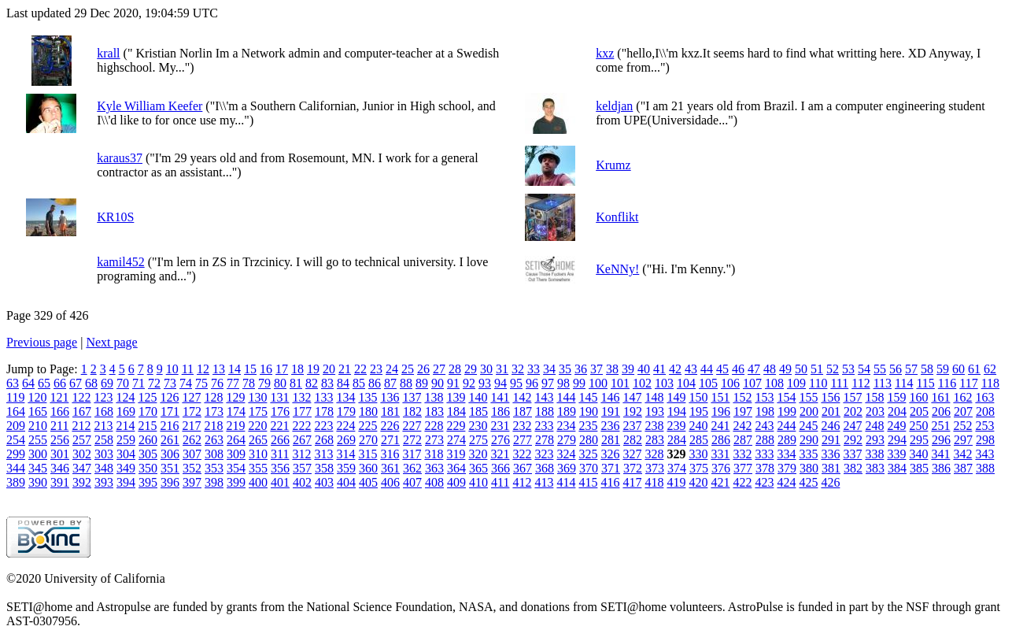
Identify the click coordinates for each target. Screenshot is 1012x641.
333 (764, 454)
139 (455, 397)
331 (720, 454)
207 (963, 411)
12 (203, 369)
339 (896, 454)
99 (579, 383)
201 (831, 411)
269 (346, 439)
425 (808, 482)
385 (919, 468)
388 (985, 468)
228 (433, 425)
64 (28, 383)
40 (643, 369)
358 (324, 468)
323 (543, 454)
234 (565, 425)
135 (367, 397)
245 (808, 425)
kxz (605, 53)
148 (654, 397)
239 (676, 425)
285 (698, 439)
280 (588, 439)
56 (895, 369)
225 (367, 425)
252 (962, 425)
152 (742, 397)
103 (664, 383)
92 (469, 383)
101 (620, 383)
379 (786, 468)
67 (75, 383)
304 (125, 454)
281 (610, 439)
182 (412, 411)
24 (392, 369)
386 (941, 468)
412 (521, 482)
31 (502, 369)
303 (103, 454)
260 (148, 439)
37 (596, 369)
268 (324, 439)
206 (941, 411)
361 (390, 468)
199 (786, 411)
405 (368, 482)
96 (532, 383)
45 (722, 369)
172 (192, 411)
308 (214, 454)
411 (500, 482)
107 (752, 383)
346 (59, 468)
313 (323, 454)
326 (609, 454)
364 (456, 468)
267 (302, 439)
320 (477, 454)
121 (59, 397)
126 (169, 397)
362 (412, 468)
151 (720, 397)
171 (170, 411)
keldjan (614, 106)
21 (344, 369)
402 (302, 482)
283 (654, 439)
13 (218, 369)
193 (654, 411)
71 (138, 383)
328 (654, 454)
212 (81, 425)
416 (609, 482)
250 (918, 425)
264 (236, 439)
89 (422, 383)
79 (264, 383)
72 (154, 383)
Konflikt (617, 217)
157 (852, 397)
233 (543, 425)
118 (990, 383)
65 (44, 383)
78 (248, 383)
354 (236, 468)
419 (676, 482)
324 (565, 454)
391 (59, 482)
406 (390, 482)
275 (478, 439)
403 (324, 482)
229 (455, 425)
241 (720, 425)
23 (376, 369)
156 (830, 397)
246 (830, 425)
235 (587, 425)
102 (642, 383)
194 (676, 411)
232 (521, 425)
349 (125, 468)
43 (691, 369)
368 (544, 468)
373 (654, 468)
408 (434, 482)
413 (543, 482)
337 (852, 454)
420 (698, 482)
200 (809, 411)
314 (345, 454)
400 (258, 482)
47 (754, 369)
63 (12, 383)
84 (343, 383)
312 (301, 454)
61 (974, 369)
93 (484, 383)
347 (81, 468)
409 (456, 482)
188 (544, 411)
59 (942, 369)
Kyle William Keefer (149, 106)
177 (302, 411)
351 (170, 468)
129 (235, 397)
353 (214, 468)
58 (927, 369)
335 (808, 454)
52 (832, 369)
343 (984, 454)
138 (433, 397)
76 (217, 383)
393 (103, 482)
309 (236, 454)
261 (170, 439)
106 (730, 383)
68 (91, 383)
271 (390, 439)
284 (676, 439)
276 (500, 439)
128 (213, 397)
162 (962, 397)
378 (764, 468)
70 (122, 383)
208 (985, 411)
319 (455, 454)
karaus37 (119, 158)
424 (786, 482)
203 (875, 411)
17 (281, 369)
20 (329, 369)
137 (411, 397)
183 (434, 411)
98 (563, 383)
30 (486, 369)
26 (423, 369)
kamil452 (120, 262)
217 (191, 425)
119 (15, 397)
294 (897, 439)
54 (864, 369)
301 (59, 454)
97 (547, 383)
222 (301, 425)
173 (214, 411)
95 (516, 383)
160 (918, 397)
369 (566, 468)
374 (676, 468)
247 (852, 425)
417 (631, 482)
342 (962, 454)
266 (280, 439)
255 (37, 439)
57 (911, 369)
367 (522, 468)
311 (280, 454)
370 (588, 468)
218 (213, 425)
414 (565, 482)
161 (940, 397)
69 (107, 383)
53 (848, 369)
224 (345, 425)
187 (522, 411)
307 (192, 454)
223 (323, 425)
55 (879, 369)
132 (301, 397)
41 (659, 369)
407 (412, 482)
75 (201, 383)
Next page (111, 342)
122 (81, 397)
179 (346, 411)
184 (456, 411)
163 (984, 397)
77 (233, 383)
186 (500, 411)
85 (359, 383)
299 (15, 454)
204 (897, 411)
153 (764, 397)
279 (566, 439)
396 (170, 482)
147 (631, 397)
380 (809, 468)
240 (698, 425)
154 (786, 397)
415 (587, 482)
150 (698, 397)
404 (346, 482)
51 (817, 369)
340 (918, 454)
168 (103, 411)
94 (500, 383)
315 (367, 454)
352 (192, 468)
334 (786, 454)
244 (786, 425)
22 (360, 369)
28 (455, 369)
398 (214, 482)
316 (389, 454)
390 (37, 482)
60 (958, 369)
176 (280, 411)
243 (764, 425)
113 (882, 383)
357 (302, 468)
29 (470, 369)
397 (192, 482)
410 (478, 482)
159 (896, 397)
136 (389, 397)
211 (59, 425)
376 (720, 468)
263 (214, 439)
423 (764, 482)
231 (499, 425)
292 (853, 439)
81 (296, 383)
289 (786, 439)
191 (610, 411)
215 (147, 425)
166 (59, 411)
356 (280, 468)
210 (37, 425)
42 (675, 369)
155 (808, 397)
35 (565, 369)
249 (896, 425)
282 (632, 439)
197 (742, 411)
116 (947, 383)
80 (280, 383)
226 (389, 425)
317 (411, 454)
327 (631, 454)
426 (830, 482)
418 (654, 482)
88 (406, 383)
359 (346, 468)
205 (919, 411)
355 (258, 468)
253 (984, 425)
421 (720, 482)
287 (742, 439)
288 (764, 439)
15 (250, 369)
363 (434, 468)
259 (125, 439)
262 (192, 439)
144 (565, 397)
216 (169, 425)
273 (434, 439)
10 (172, 369)
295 (919, 439)
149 (676, 397)
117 (968, 383)
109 (796, 383)
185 (478, 411)
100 (598, 383)
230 (477, 425)
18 (297, 369)
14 (234, 369)
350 (148, 468)
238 (654, 425)
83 (327, 383)
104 (686, 383)
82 (311, 383)
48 (769, 369)
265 (258, 439)
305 (148, 454)
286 (720, 439)
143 (543, 397)
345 (37, 468)
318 (433, 454)
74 (185, 383)
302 (81, 454)
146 (609, 397)
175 (258, 411)
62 (990, 369)
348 (103, 468)
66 (60, 383)
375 (698, 468)
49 (785, 369)
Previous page (41, 342)
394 (125, 482)
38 (612, 369)
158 (874, 397)
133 (323, 397)
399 (236, 482)
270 (368, 439)
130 (257, 397)
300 (37, 454)
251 (940, 425)
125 (147, 397)
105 (708, 383)
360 (368, 468)
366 (500, 468)
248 (874, 425)
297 (963, 439)
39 (628, 369)
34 (549, 369)
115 (925, 383)
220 (257, 425)
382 (853, 468)
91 (453, 383)
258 (103, 439)
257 (81, 439)
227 (411, 425)
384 (897, 468)
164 (15, 411)
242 (742, 425)
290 (809, 439)
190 (588, 411)
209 (15, 425)
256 (59, 439)
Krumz (613, 165)
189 (566, 411)
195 (698, 411)
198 (764, 411)
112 (860, 383)
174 (236, 411)
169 (125, 411)
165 (37, 411)
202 (853, 411)
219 (235, 425)
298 (985, 439)
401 (280, 482)
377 (742, 468)
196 (720, 411)
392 (81, 482)
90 (437, 383)
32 (518, 369)
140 (477, 397)
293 (875, 439)
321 (499, 454)
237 (631, 425)
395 (148, 482)
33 (533, 369)
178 (324, 411)
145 (587, 397)
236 (609, 425)
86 (374, 383)
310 (258, 454)
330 (698, 454)
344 (15, 468)
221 (279, 425)
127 (191, 397)
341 (940, 454)
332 (742, 454)
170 (148, 411)
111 (839, 383)
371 (610, 468)
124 (125, 397)
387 (963, 468)
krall (108, 53)
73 (170, 383)
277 (522, 439)
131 (279, 397)
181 (390, 411)
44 (706, 369)
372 (632, 468)
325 (587, 454)
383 (875, 468)
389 (15, 482)
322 (521, 454)
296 (941, 439)
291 (831, 439)
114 (904, 383)
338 (874, 454)
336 (830, 454)
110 (818, 383)
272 (412, 439)
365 (478, 468)
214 (125, 425)
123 (103, 397)
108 (774, 383)
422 (742, 482)
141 (499, 397)
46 (738, 369)
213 (103, 425)
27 (439, 369)
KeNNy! (617, 269)
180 (368, 411)
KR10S (115, 217)
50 (801, 369)
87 (390, 383)
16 (266, 369)
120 (37, 397)
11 (188, 369)
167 (81, 411)
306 (170, 454)
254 (15, 439)
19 (313, 369)
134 (345, 397)
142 (521, 397)
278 (544, 439)
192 (632, 411)
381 (831, 468)
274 (456, 439)
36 (580, 369)
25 (407, 369)
